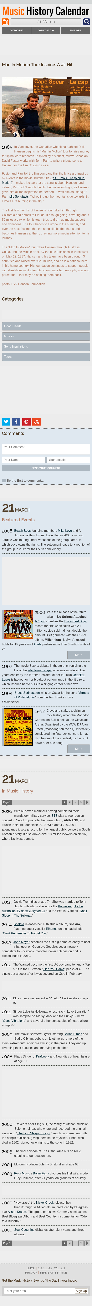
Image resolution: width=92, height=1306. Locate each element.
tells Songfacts (19, 196)
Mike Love (65, 530)
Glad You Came (53, 969)
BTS (55, 815)
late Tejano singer (39, 670)
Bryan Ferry (41, 1173)
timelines (75, 30)
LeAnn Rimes (73, 1034)
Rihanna (52, 928)
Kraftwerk (42, 1056)
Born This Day (46, 30)
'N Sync (40, 621)
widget (59, 1268)
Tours (8, 356)
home (31, 1268)
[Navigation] (5, 21)
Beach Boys (22, 530)
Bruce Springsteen (27, 692)
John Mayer (21, 942)
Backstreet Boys (75, 621)
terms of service (53, 1272)
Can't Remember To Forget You (24, 933)
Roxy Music (22, 1173)
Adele (38, 644)
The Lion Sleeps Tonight (33, 1133)
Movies (9, 336)
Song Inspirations (16, 346)
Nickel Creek (45, 1202)
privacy (31, 1272)
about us (45, 1268)
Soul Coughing (24, 1229)
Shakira (19, 924)
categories (16, 30)
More (78, 655)
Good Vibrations (14, 1020)
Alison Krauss (17, 1211)
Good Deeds (12, 326)
